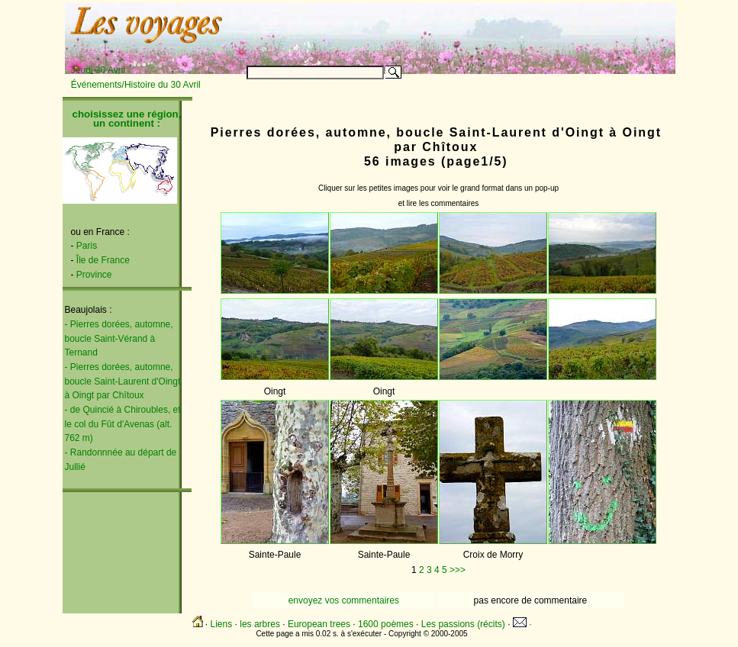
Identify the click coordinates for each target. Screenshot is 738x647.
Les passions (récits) (463, 624)
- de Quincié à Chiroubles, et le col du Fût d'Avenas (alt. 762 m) (123, 423)
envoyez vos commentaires (343, 600)
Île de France (103, 260)
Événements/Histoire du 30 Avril (136, 84)
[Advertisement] (484, 28)
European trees (319, 624)
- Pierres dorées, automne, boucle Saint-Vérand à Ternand (119, 338)
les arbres (260, 624)
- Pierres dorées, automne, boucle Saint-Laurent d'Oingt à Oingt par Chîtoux (123, 381)
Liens (222, 624)
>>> (458, 570)
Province (94, 274)
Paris (86, 245)
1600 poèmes (386, 624)
